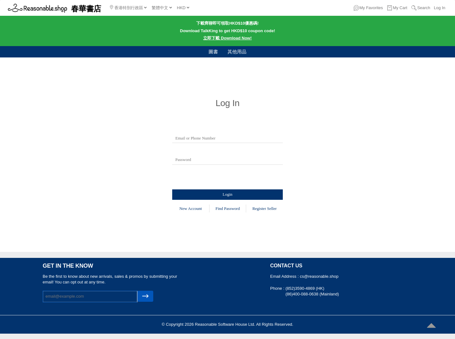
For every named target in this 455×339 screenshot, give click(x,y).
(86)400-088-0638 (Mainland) (312, 294)
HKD (183, 7)
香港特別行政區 (128, 7)
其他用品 (237, 51)
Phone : (277, 288)
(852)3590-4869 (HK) (304, 288)
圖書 (213, 51)
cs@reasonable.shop (319, 276)
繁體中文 (162, 7)
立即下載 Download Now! (227, 38)
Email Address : (285, 276)
